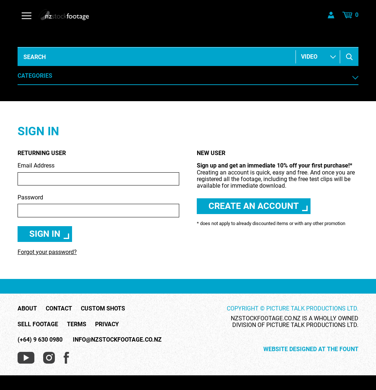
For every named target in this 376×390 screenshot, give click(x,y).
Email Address (98, 173)
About (27, 308)
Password (98, 205)
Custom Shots (103, 308)
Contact (59, 308)
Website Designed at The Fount (310, 349)
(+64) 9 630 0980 (40, 339)
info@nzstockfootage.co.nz (117, 339)
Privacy (107, 324)
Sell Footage (38, 324)
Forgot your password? (47, 252)
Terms (76, 324)
